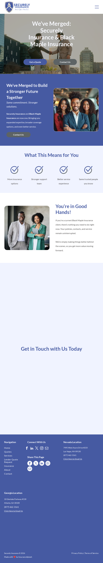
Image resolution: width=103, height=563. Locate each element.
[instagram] (41, 448)
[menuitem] (12, 448)
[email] (46, 448)
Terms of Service (91, 553)
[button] (97, 7)
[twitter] (36, 448)
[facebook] (26, 448)
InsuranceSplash (25, 557)
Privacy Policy (77, 553)
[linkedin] (31, 448)
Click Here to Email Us (72, 459)
